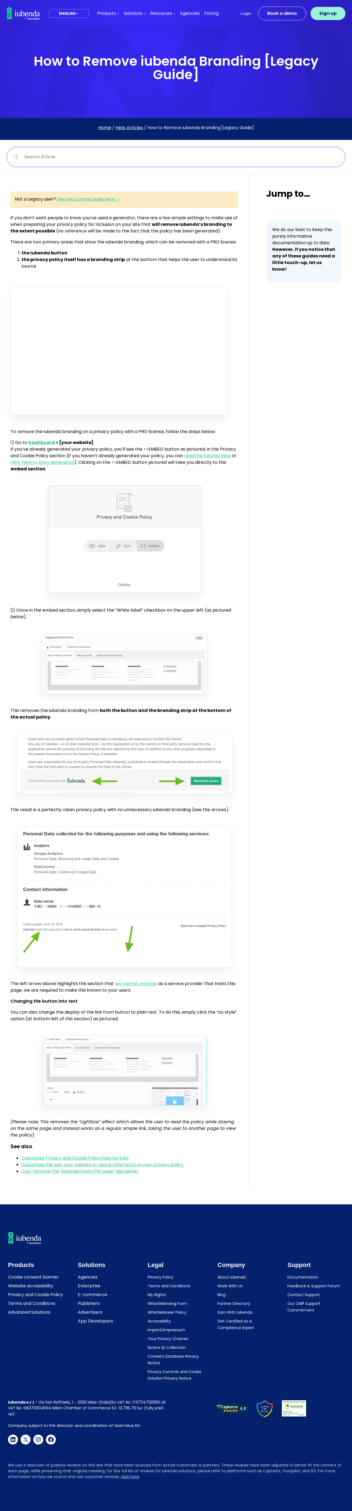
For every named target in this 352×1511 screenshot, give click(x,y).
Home (104, 127)
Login (246, 13)
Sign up (328, 13)
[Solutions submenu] (145, 13)
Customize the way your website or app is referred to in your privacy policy (102, 1164)
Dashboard (41, 442)
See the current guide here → (88, 199)
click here (130, 1476)
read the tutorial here (207, 456)
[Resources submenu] (174, 13)
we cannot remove (135, 983)
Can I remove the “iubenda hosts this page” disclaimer (79, 1171)
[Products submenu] (118, 13)
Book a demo (282, 13)
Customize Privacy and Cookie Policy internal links (75, 1158)
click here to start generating (42, 462)
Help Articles (129, 127)
